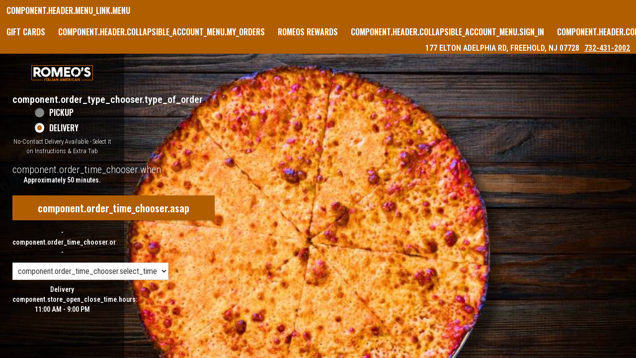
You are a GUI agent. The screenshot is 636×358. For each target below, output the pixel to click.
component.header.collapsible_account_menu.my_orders (161, 32)
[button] (62, 73)
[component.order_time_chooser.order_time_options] (90, 271)
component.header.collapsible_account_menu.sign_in (447, 32)
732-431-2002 (607, 48)
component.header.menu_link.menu (68, 10)
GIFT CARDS (25, 32)
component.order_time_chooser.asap (113, 207)
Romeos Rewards (308, 32)
